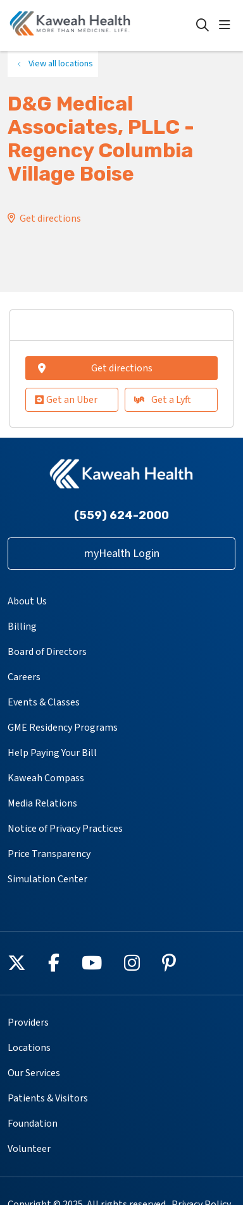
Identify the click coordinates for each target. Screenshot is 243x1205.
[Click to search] (202, 25)
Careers (24, 677)
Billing (22, 626)
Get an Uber (66, 400)
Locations (29, 1048)
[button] (227, 25)
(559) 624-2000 (121, 515)
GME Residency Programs (63, 727)
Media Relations (42, 803)
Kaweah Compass (46, 778)
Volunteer (29, 1149)
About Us (27, 601)
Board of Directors (47, 652)
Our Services (34, 1073)
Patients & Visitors (48, 1098)
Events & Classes (44, 702)
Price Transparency (49, 854)
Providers (28, 1022)
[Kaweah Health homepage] (102, 26)
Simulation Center (47, 879)
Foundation (33, 1123)
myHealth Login (121, 553)
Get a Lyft (162, 400)
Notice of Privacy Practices (65, 829)
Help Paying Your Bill (52, 753)
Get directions (50, 218)
